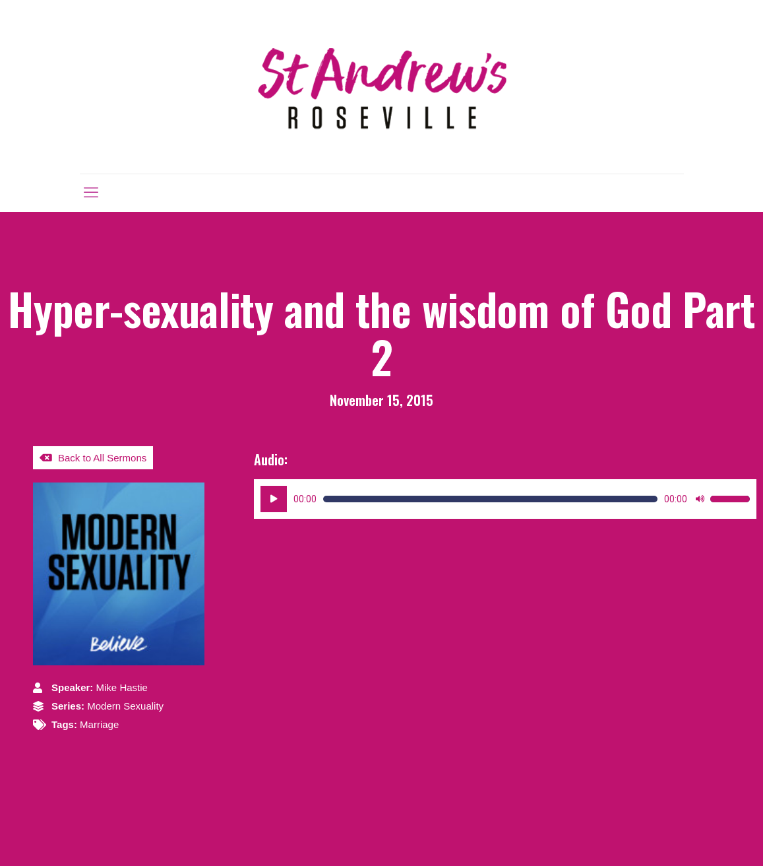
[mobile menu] (91, 193)
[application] (505, 499)
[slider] (490, 499)
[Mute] (700, 499)
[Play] (273, 499)
